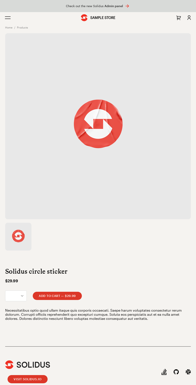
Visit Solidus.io (27, 379)
